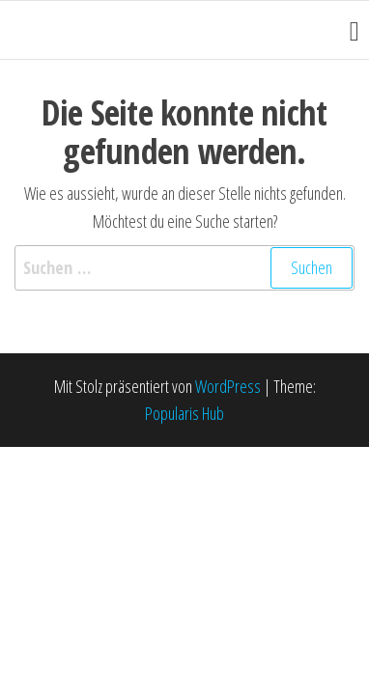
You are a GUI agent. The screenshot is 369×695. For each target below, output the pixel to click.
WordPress (228, 386)
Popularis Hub (184, 413)
